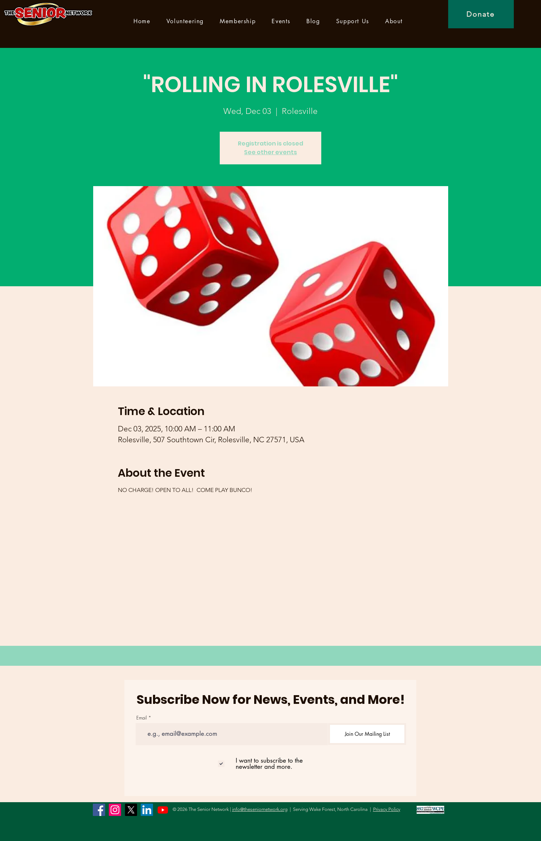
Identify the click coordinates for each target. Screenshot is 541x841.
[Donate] (481, 14)
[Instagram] (115, 810)
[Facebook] (99, 810)
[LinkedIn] (147, 810)
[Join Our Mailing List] (367, 734)
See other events (270, 152)
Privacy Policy (386, 809)
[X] (131, 810)
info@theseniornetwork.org (260, 809)
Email (141, 717)
